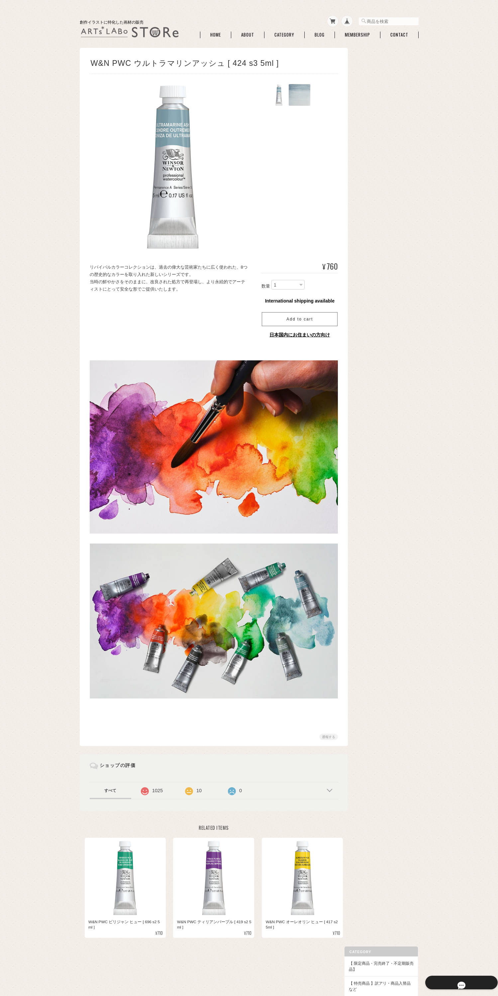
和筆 (366, 288)
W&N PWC (372, 343)
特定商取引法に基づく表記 (382, 709)
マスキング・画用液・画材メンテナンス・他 (386, 183)
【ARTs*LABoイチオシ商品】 (385, 102)
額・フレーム (374, 502)
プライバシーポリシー (319, 963)
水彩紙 (368, 129)
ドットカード (374, 332)
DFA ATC (370, 630)
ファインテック (376, 436)
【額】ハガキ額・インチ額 (382, 490)
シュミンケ (372, 363)
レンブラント (374, 478)
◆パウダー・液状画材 (378, 550)
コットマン (372, 353)
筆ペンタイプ (374, 298)
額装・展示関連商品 (380, 538)
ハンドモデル (374, 243)
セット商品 (372, 267)
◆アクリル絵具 (372, 564)
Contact (399, 33)
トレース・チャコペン (382, 160)
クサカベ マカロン (378, 457)
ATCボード (372, 139)
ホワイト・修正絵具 (380, 217)
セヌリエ (370, 374)
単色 (366, 277)
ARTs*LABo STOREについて (266, 963)
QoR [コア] (372, 426)
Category (284, 33)
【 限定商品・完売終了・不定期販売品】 (384, 66)
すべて (110, 785)
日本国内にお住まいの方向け (297, 332)
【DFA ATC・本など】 (378, 618)
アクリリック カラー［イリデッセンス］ (386, 589)
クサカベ (370, 446)
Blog (320, 33)
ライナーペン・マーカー (384, 170)
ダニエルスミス (376, 384)
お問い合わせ (370, 723)
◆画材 (364, 117)
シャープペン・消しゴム (384, 150)
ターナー (370, 415)
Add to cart (297, 317)
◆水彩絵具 (368, 310)
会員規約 (411, 963)
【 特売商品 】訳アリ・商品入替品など (385, 85)
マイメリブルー (376, 395)
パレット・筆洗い (378, 206)
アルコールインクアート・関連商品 (386, 229)
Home (215, 33)
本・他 (368, 641)
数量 (263, 284)
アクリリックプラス (380, 576)
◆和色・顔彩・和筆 (376, 255)
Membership (357, 33)
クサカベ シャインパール (384, 467)
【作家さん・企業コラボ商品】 (386, 604)
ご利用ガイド (370, 695)
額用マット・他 (376, 528)
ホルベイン (372, 405)
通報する (326, 731)
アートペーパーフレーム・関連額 (386, 515)
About (247, 33)
